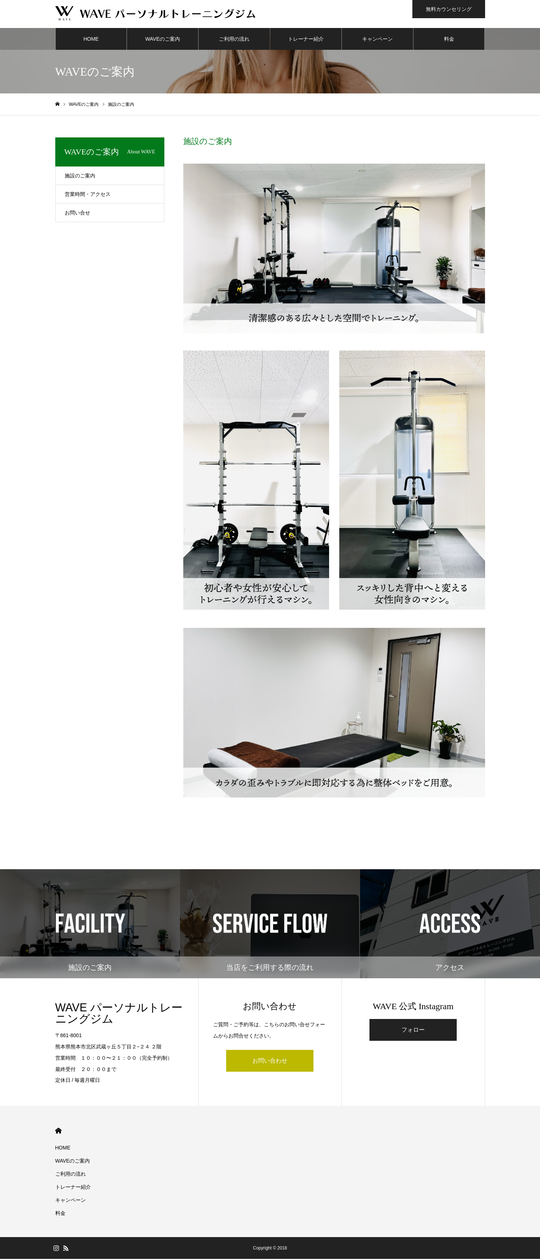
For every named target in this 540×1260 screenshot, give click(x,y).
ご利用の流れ (234, 40)
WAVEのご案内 (162, 40)
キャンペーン (377, 40)
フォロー (413, 1031)
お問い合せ (77, 214)
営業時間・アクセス (88, 195)
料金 (449, 40)
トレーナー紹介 (306, 40)
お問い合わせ (269, 1062)
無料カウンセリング (449, 9)
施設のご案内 (80, 177)
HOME (91, 40)
